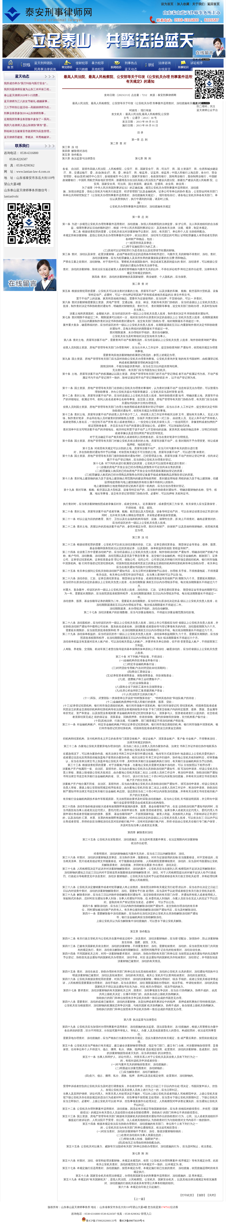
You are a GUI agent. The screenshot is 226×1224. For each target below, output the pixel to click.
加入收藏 (183, 4)
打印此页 (187, 1195)
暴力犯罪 (98, 63)
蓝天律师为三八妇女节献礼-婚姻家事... (26, 101)
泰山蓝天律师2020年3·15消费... (22, 95)
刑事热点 (131, 63)
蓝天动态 (131, 69)
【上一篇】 (139, 1199)
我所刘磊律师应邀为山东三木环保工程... (27, 89)
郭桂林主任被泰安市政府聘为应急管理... (27, 131)
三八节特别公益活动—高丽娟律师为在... (27, 107)
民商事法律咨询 (45, 69)
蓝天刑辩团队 (43, 63)
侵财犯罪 (82, 63)
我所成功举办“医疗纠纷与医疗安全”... (26, 83)
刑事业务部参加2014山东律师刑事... (25, 113)
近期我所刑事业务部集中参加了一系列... (27, 119)
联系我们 (22, 146)
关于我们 (198, 4)
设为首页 (167, 4)
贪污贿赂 (82, 69)
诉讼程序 (196, 63)
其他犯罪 (98, 69)
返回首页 (213, 4)
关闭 (211, 1195)
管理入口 (146, 1213)
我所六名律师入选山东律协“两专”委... (26, 125)
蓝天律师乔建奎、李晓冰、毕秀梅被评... (27, 137)
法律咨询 (164, 63)
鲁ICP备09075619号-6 (131, 1220)
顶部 (201, 1195)
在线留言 (164, 69)
